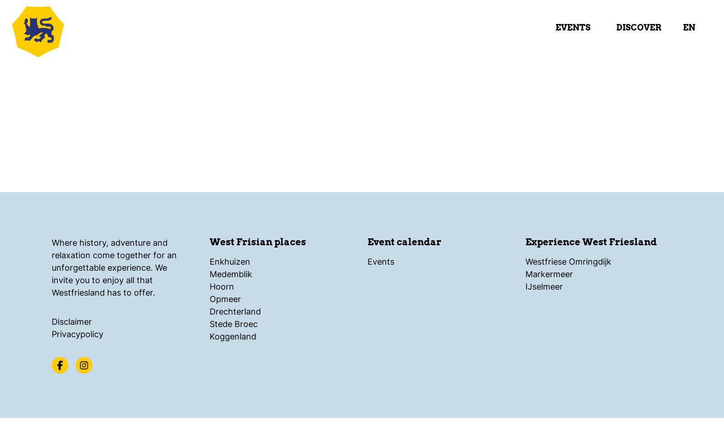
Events (573, 27)
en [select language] (689, 27)
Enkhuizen (230, 261)
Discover (638, 27)
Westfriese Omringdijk (568, 261)
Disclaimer (72, 322)
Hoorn (222, 286)
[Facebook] (60, 365)
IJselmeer (544, 286)
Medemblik (231, 274)
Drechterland (235, 311)
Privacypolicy (77, 334)
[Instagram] (84, 365)
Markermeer (549, 274)
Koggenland (233, 336)
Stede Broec (234, 324)
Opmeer (225, 299)
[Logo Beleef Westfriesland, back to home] (64, 30)
